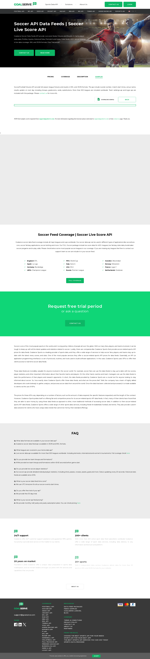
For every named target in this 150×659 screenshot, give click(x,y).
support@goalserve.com (101, 119)
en (131, 11)
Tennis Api (91, 11)
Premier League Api (50, 644)
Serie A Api (46, 648)
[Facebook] (15, 624)
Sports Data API (51, 4)
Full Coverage (75, 280)
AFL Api (45, 633)
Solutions (68, 4)
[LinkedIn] (20, 624)
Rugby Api (46, 635)
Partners (68, 628)
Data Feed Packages (73, 606)
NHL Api (80, 11)
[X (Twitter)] (24, 624)
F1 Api (44, 631)
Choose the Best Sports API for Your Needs (84, 636)
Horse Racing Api (105, 11)
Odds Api (40, 11)
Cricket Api (51, 11)
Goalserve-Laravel (72, 611)
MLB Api (62, 11)
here (128, 453)
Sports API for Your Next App (77, 638)
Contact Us (114, 4)
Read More (45, 53)
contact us (43, 93)
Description (82, 77)
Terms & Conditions (73, 620)
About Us (83, 4)
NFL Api (30, 11)
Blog (66, 613)
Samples (99, 77)
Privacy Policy (70, 622)
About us (75, 586)
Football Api (19, 11)
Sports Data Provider (74, 642)
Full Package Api (49, 642)
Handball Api (48, 638)
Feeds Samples (70, 609)
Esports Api (120, 11)
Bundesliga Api (49, 646)
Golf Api (46, 625)
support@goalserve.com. (47, 119)
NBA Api (71, 11)
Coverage (65, 77)
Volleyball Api (49, 640)
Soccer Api (47, 609)
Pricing (50, 77)
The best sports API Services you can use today (86, 640)
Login (129, 4)
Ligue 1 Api (46, 650)
